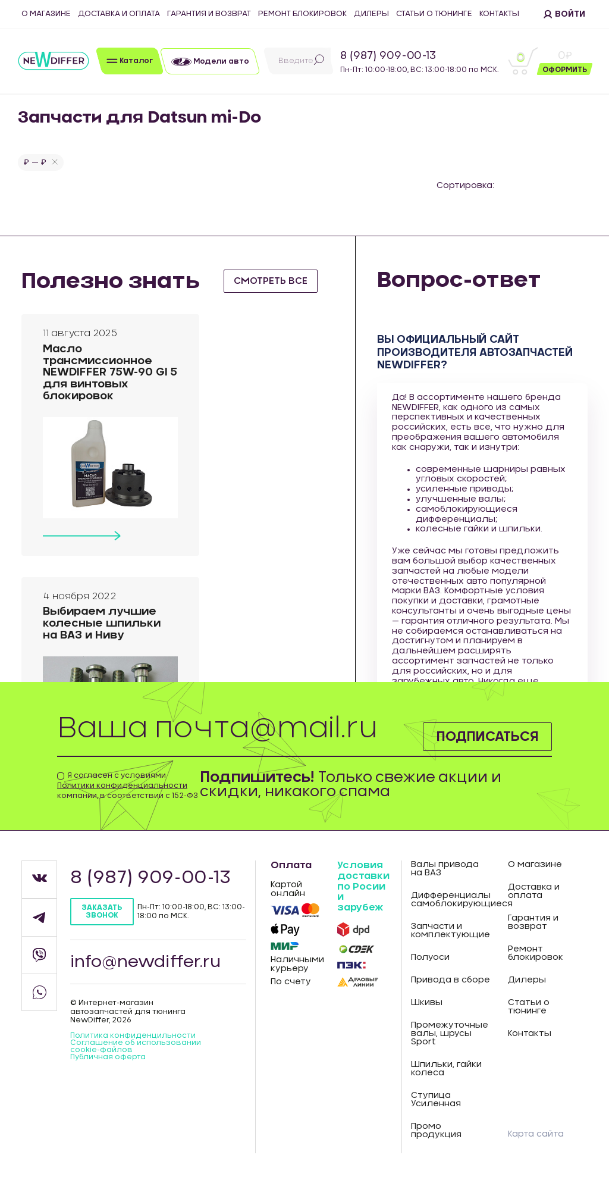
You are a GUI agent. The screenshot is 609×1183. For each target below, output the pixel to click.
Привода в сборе (450, 980)
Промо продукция (436, 1130)
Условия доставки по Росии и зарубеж (363, 886)
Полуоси (430, 957)
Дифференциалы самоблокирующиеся (451, 899)
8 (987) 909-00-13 (388, 56)
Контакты (499, 14)
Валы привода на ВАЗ (445, 868)
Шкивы (426, 1003)
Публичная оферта (108, 1056)
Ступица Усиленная (436, 1099)
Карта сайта (536, 1134)
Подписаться (481, 735)
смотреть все (273, 281)
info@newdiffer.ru (146, 961)
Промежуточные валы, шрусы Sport (449, 1033)
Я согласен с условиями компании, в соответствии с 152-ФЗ (127, 785)
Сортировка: (465, 185)
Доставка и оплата (119, 14)
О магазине (46, 14)
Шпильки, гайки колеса (446, 1068)
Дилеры (371, 14)
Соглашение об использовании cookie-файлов (135, 1046)
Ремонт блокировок (302, 14)
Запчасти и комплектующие (450, 930)
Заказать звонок (101, 911)
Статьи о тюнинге (434, 14)
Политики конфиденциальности (122, 785)
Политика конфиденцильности (133, 1035)
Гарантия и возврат (209, 14)
